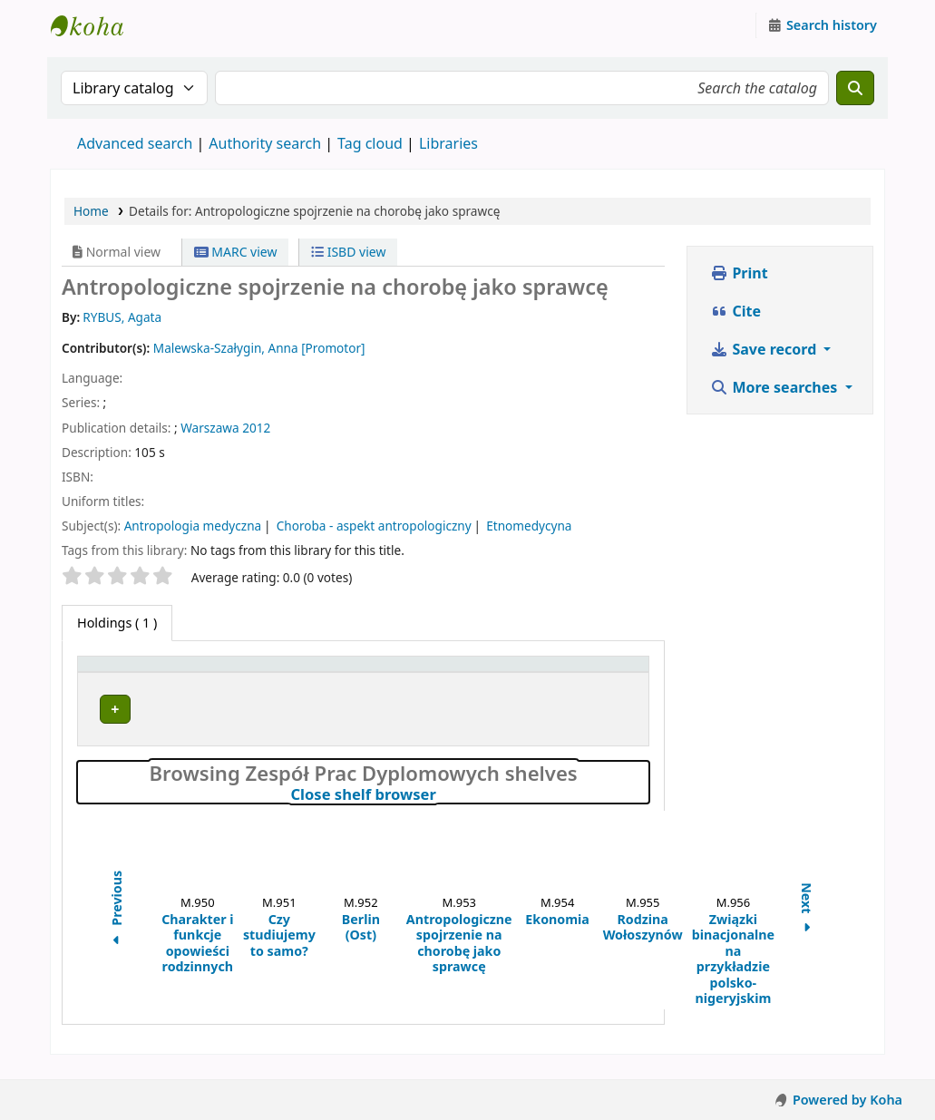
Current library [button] (260, 672)
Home (91, 210)
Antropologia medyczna (193, 525)
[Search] (855, 88)
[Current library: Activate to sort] (294, 673)
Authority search (265, 143)
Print (738, 273)
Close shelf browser (441, 812)
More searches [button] (775, 387)
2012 (256, 427)
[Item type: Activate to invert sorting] (141, 673)
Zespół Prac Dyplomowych (255, 715)
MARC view (236, 251)
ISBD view (348, 251)
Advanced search (134, 143)
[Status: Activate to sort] (585, 673)
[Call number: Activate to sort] (453, 673)
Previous (116, 928)
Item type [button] (117, 672)
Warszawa (209, 427)
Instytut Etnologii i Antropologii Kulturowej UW (96, 25)
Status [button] (550, 672)
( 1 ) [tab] (117, 622)
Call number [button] (433, 672)
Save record (765, 349)
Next (806, 927)
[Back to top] (880, 1064)
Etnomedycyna (528, 525)
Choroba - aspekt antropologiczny (374, 525)
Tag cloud (370, 143)
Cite (735, 311)
